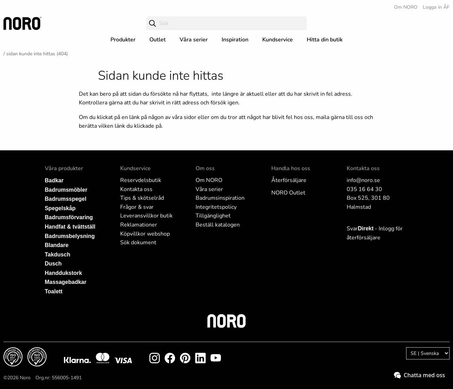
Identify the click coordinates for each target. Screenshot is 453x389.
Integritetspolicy (216, 207)
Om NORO (406, 7)
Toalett (54, 291)
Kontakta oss (136, 189)
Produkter (122, 39)
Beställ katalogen (218, 225)
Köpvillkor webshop (145, 234)
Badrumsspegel (66, 199)
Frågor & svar (137, 207)
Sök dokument (138, 242)
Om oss (205, 168)
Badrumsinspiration (220, 198)
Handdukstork (63, 273)
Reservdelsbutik (140, 180)
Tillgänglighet (213, 216)
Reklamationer (138, 225)
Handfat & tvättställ (70, 227)
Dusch (53, 264)
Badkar (54, 180)
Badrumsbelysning (70, 236)
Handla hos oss (290, 168)
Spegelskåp (60, 208)
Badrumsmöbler (66, 190)
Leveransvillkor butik (146, 216)
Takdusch (58, 254)
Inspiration (235, 39)
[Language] (428, 353)
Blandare (56, 245)
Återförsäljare (288, 180)
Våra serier (194, 39)
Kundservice (277, 39)
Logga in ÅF (436, 7)
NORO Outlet (288, 193)
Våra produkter (64, 168)
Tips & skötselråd (142, 198)
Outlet (157, 39)
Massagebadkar (66, 282)
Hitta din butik (325, 39)
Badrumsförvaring (69, 217)
